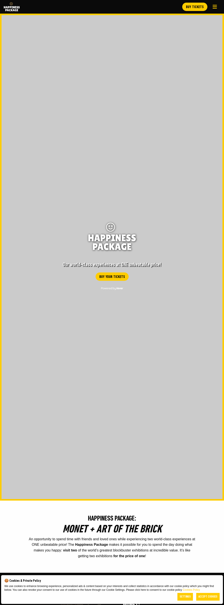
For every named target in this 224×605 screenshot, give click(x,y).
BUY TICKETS (195, 7)
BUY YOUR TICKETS (112, 277)
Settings (185, 596)
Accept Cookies (207, 596)
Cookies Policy (191, 589)
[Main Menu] (214, 7)
